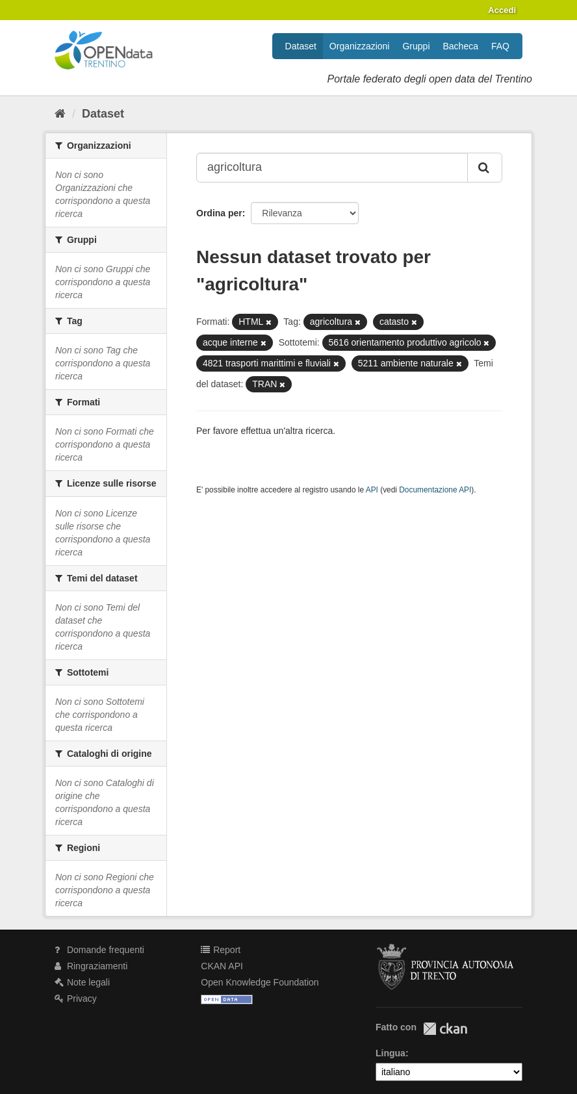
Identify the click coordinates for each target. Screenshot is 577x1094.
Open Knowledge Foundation (259, 982)
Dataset (300, 46)
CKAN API (222, 966)
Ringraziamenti (91, 966)
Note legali (82, 982)
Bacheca (460, 46)
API (372, 489)
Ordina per (219, 213)
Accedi (502, 10)
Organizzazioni (359, 46)
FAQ (500, 46)
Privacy (76, 998)
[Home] (60, 113)
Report (220, 950)
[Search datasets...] (332, 168)
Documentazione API (435, 489)
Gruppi (416, 46)
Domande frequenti (99, 950)
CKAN (445, 1029)
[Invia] (484, 168)
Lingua (390, 1053)
